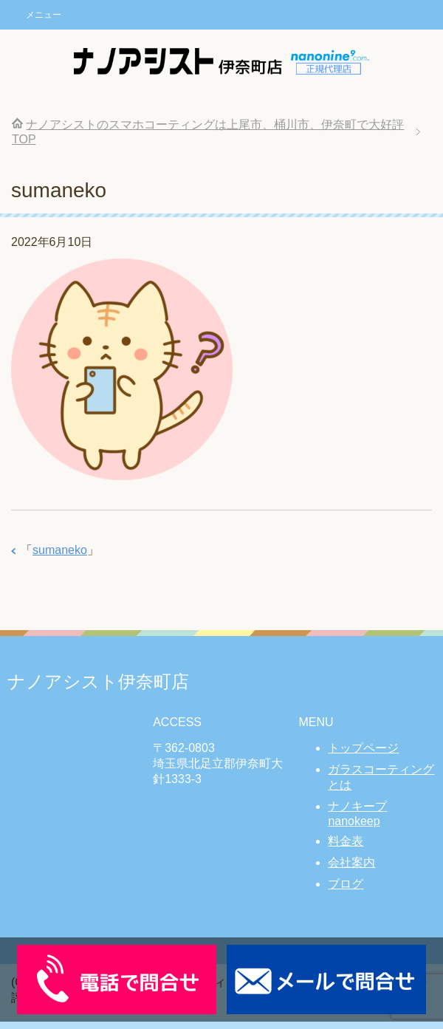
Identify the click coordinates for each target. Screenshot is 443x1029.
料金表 (345, 841)
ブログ (345, 884)
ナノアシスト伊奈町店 (98, 681)
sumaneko (59, 550)
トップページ (363, 748)
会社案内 (351, 862)
